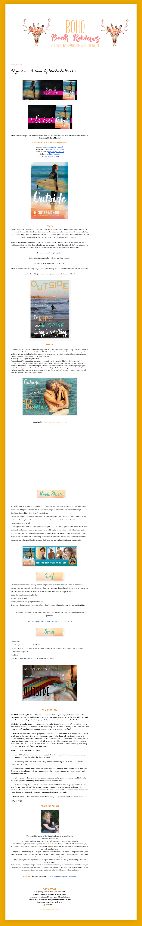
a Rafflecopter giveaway (50, 909)
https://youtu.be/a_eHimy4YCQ (55, 422)
